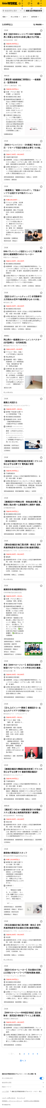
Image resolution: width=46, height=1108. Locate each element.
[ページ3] (29, 1054)
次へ (22, 1061)
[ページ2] (24, 1054)
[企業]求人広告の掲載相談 (31, 1101)
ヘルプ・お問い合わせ (8, 1098)
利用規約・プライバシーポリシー (12, 1101)
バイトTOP (5, 1091)
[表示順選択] (38, 25)
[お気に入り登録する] (41, 30)
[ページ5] (37, 1054)
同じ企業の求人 (8, 392)
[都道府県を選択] (11, 10)
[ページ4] (33, 1054)
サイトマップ (21, 1098)
